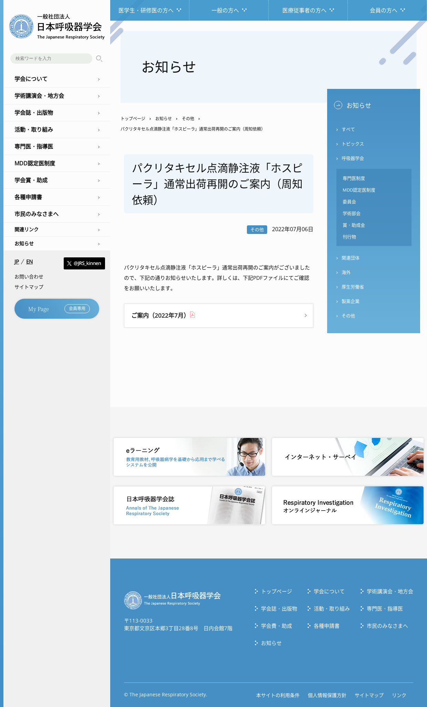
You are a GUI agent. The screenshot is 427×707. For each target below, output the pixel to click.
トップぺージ (276, 591)
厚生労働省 (353, 287)
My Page (59, 308)
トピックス (353, 144)
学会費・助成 (276, 625)
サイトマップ (28, 287)
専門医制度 (354, 178)
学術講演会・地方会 (390, 591)
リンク (399, 695)
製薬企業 (351, 301)
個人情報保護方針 (327, 695)
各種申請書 (327, 625)
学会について (329, 591)
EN (29, 261)
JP (16, 261)
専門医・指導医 (385, 608)
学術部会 (352, 213)
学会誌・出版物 (279, 608)
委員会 (349, 201)
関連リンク (26, 229)
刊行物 (349, 237)
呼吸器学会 (353, 158)
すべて (348, 129)
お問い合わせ (28, 276)
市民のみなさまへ (387, 625)
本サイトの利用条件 (278, 695)
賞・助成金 (354, 225)
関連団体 (351, 258)
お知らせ (24, 243)
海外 (346, 272)
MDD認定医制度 (359, 190)
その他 (188, 119)
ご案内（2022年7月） (160, 315)
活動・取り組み (332, 608)
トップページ (133, 119)
